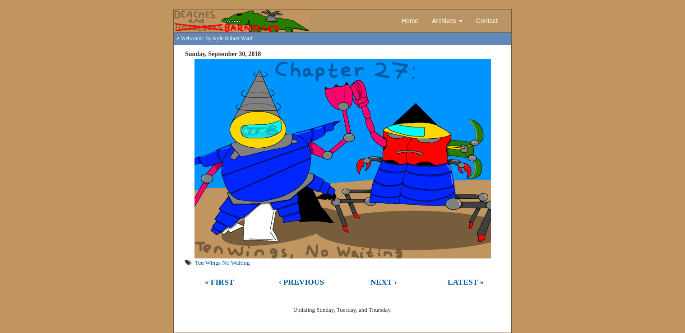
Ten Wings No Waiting (222, 262)
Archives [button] (447, 20)
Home (410, 20)
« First (219, 281)
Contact (487, 20)
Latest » (466, 281)
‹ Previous (301, 281)
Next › (383, 281)
